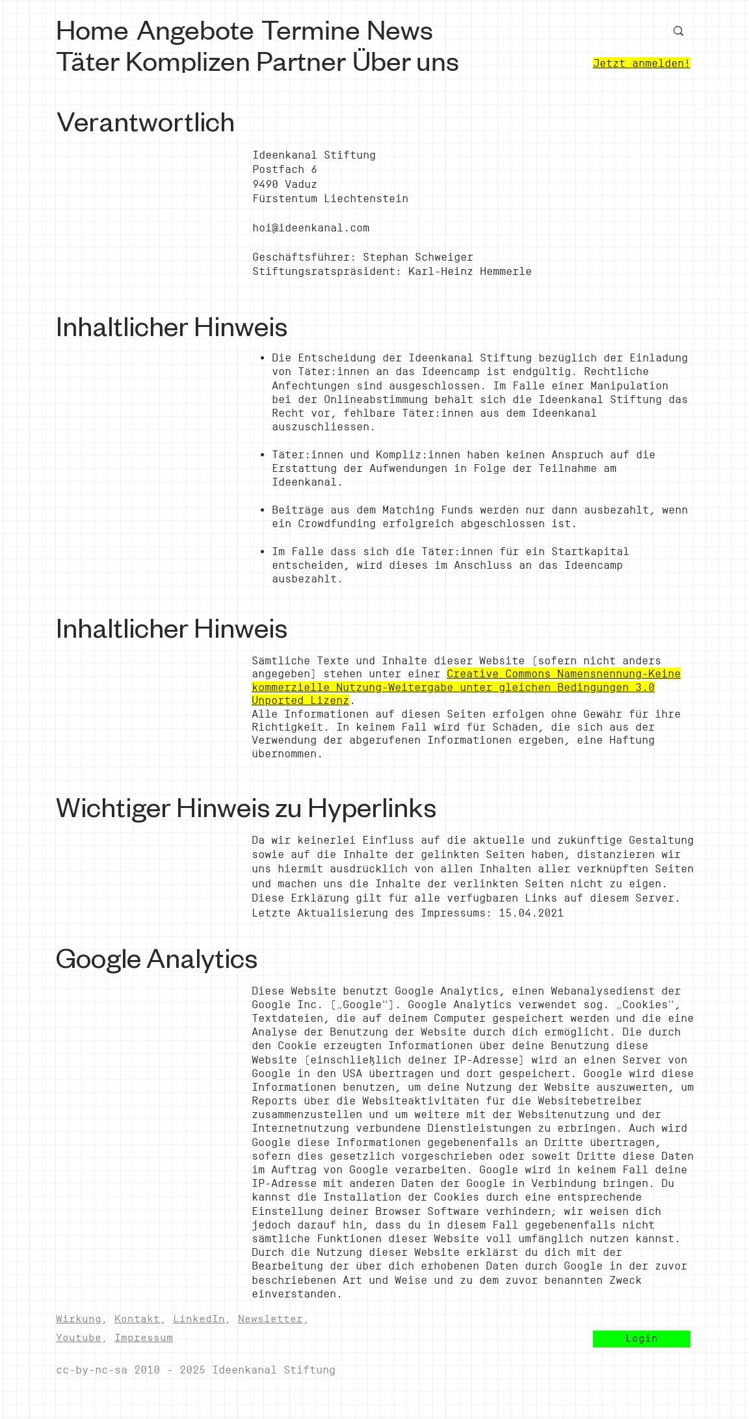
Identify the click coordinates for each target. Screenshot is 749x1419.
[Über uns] (407, 59)
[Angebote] (197, 28)
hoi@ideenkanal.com (310, 227)
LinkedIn (199, 1318)
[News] (402, 28)
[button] (641, 1339)
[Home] (94, 28)
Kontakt (137, 1318)
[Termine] (312, 28)
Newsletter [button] (270, 1318)
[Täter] (89, 59)
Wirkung (78, 1318)
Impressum (143, 1337)
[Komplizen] (189, 59)
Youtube (78, 1337)
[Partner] (302, 59)
